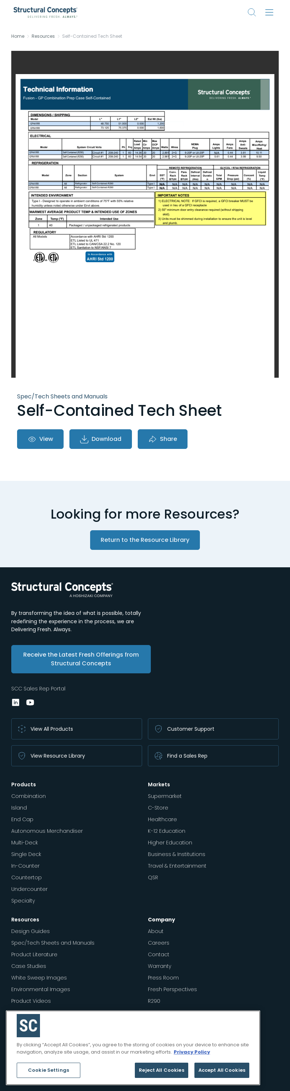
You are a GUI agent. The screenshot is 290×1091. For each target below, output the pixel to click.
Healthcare (162, 819)
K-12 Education (166, 831)
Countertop (26, 877)
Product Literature (34, 954)
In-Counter (25, 865)
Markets (159, 784)
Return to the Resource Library (145, 540)
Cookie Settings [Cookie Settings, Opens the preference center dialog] (48, 1070)
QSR (153, 877)
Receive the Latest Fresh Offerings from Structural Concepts (81, 659)
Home (17, 36)
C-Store (158, 807)
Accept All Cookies (221, 1070)
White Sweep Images (39, 977)
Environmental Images (40, 989)
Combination (28, 796)
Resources (43, 36)
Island (19, 807)
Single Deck (26, 854)
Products (23, 784)
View (40, 439)
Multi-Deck (24, 842)
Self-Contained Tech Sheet (92, 36)
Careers (158, 942)
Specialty (23, 900)
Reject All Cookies (161, 1070)
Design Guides (30, 931)
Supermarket (165, 796)
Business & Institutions (176, 854)
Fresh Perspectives (172, 989)
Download (100, 439)
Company (161, 919)
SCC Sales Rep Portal (38, 688)
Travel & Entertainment (177, 865)
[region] (133, 1047)
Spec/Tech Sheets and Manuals (52, 942)
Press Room (163, 977)
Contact (158, 954)
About (156, 931)
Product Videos (31, 1001)
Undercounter (29, 889)
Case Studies (28, 966)
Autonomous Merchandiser (47, 831)
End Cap (22, 819)
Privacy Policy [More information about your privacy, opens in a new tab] (192, 1052)
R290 (154, 1001)
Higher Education (170, 842)
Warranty (159, 966)
